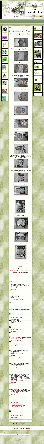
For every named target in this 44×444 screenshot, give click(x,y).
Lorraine (12, 325)
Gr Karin (12, 297)
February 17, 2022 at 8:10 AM (17, 392)
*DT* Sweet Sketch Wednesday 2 (17, 406)
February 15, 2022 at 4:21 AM (17, 365)
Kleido (12, 394)
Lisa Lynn (13, 331)
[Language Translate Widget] (37, 61)
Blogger (28, 428)
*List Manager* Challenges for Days (18, 405)
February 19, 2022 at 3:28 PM (17, 415)
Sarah (12, 388)
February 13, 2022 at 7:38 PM (17, 287)
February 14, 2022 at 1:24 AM (17, 317)
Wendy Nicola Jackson (15, 340)
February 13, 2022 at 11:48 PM (17, 310)
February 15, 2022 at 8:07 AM (17, 380)
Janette (12, 301)
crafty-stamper (14, 319)
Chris (12, 312)
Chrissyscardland (7, 3)
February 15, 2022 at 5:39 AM (17, 371)
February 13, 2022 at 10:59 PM (17, 306)
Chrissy (38, 27)
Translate (38, 62)
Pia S (12, 355)
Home (20, 421)
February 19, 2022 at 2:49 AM (17, 407)
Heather (12, 409)
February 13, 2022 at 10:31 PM (17, 293)
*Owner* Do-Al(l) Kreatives (16, 403)
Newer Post (11, 421)
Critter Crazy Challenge (14, 270)
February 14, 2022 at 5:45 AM (17, 338)
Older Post (29, 421)
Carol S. (12, 382)
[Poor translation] (2, 433)
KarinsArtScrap (14, 295)
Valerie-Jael (13, 289)
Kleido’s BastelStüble (15, 402)
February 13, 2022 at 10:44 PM (17, 299)
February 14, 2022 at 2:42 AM (17, 329)
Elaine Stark (13, 308)
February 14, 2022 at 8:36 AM (17, 353)
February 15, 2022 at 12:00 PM (17, 386)
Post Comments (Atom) (23, 423)
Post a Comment (13, 417)
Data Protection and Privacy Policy (38, 95)
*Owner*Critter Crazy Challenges (17, 404)
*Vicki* (12, 373)
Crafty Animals (15, 272)
